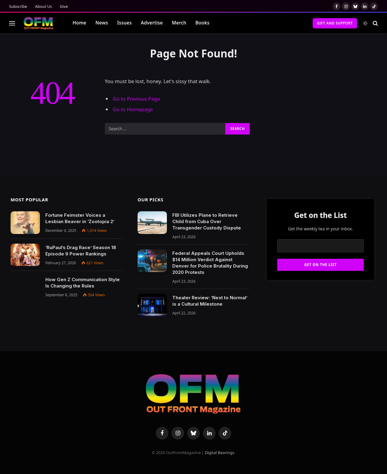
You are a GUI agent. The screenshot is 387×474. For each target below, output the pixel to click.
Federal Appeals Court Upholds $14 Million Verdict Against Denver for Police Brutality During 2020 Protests (210, 262)
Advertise (152, 23)
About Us (43, 6)
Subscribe (18, 6)
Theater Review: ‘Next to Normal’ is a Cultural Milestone (209, 301)
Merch (179, 23)
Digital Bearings (219, 452)
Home (79, 23)
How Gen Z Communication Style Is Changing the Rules (82, 283)
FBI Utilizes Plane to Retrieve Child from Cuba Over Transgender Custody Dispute (206, 221)
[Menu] (12, 23)
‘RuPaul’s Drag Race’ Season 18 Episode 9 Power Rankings (80, 251)
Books (202, 23)
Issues (124, 23)
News (102, 23)
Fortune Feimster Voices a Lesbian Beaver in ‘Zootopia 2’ (79, 218)
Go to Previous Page (136, 98)
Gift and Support (335, 23)
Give (64, 6)
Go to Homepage (133, 109)
